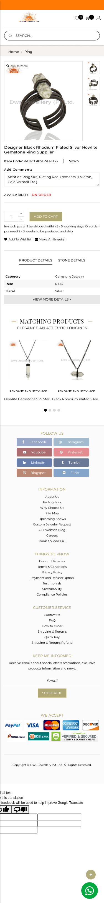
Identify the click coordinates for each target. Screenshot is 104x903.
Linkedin (34, 462)
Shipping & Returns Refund (52, 643)
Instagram (71, 442)
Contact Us (52, 615)
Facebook (34, 442)
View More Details (52, 299)
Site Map (52, 513)
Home (13, 52)
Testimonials (52, 583)
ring (28, 52)
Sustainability (52, 589)
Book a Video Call (52, 541)
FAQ (52, 620)
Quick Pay (52, 637)
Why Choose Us (52, 508)
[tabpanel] (28, 368)
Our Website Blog (52, 530)
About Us (52, 497)
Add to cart (46, 216)
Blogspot (34, 473)
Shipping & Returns (52, 631)
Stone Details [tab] (71, 260)
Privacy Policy (52, 572)
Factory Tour (52, 502)
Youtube (34, 452)
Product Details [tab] (35, 260)
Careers (52, 535)
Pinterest (71, 452)
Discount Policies (52, 561)
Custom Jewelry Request (52, 524)
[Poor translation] (20, 809)
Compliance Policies (52, 594)
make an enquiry (50, 239)
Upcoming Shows (52, 519)
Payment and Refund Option (52, 578)
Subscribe (52, 693)
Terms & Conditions (52, 567)
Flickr (71, 473)
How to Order (52, 626)
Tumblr (71, 462)
